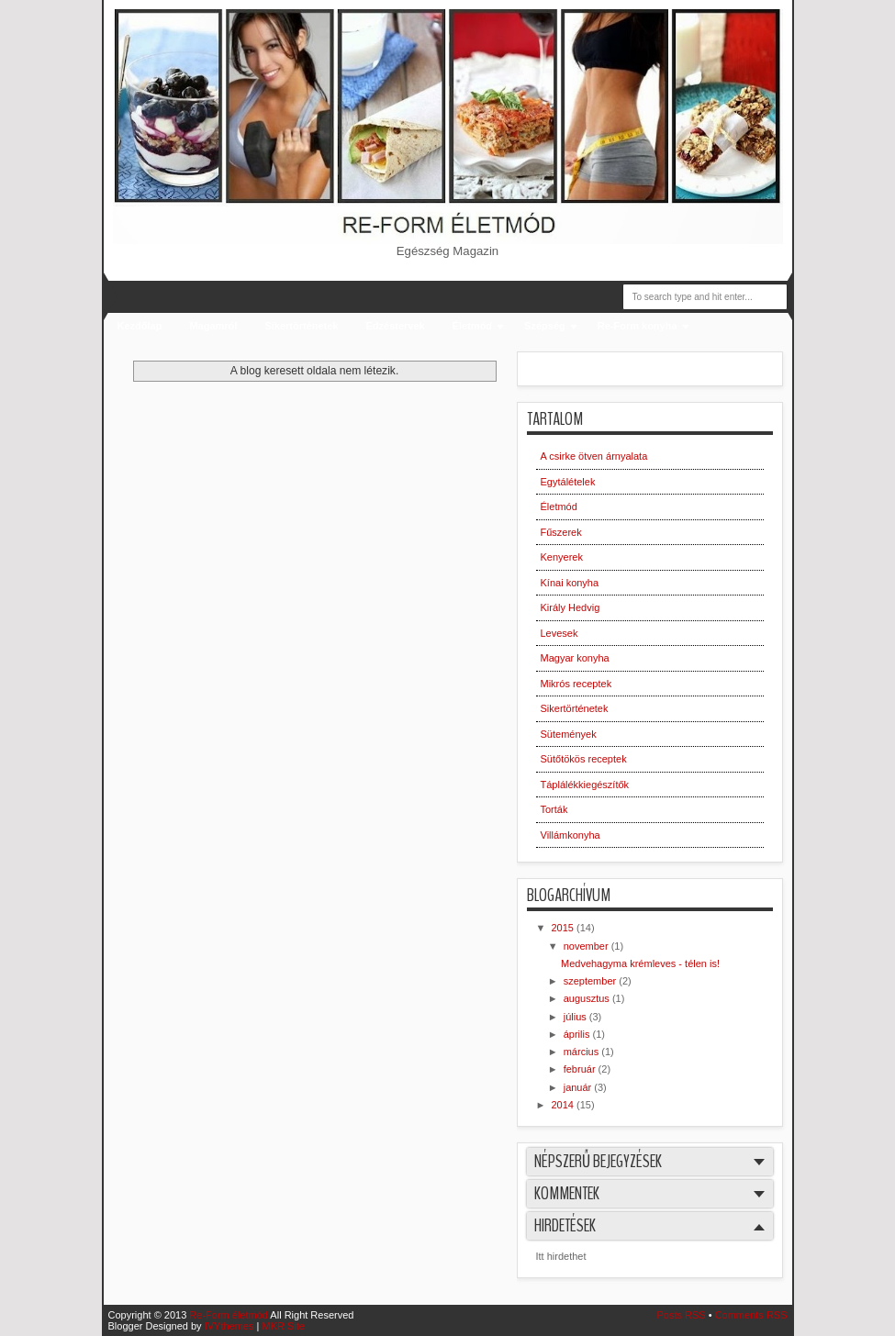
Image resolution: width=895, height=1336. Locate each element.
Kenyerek (562, 556)
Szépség (544, 325)
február (581, 1068)
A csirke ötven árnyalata (594, 456)
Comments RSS (751, 1314)
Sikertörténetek (301, 325)
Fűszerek (561, 532)
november (587, 946)
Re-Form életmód (228, 1314)
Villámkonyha (570, 835)
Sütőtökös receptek (584, 758)
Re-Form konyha (637, 325)
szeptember (592, 980)
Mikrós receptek (576, 683)
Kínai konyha (570, 582)
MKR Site (283, 1325)
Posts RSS (680, 1314)
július (576, 1016)
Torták (554, 809)
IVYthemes (229, 1325)
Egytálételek (568, 481)
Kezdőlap (139, 325)
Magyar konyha (575, 657)
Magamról (213, 325)
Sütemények (569, 734)
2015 (564, 927)
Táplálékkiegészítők (585, 784)
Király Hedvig (570, 607)
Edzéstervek (394, 325)
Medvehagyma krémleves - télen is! (640, 963)
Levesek (559, 633)
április (578, 1034)
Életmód (472, 325)
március (583, 1051)
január (579, 1087)
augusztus (588, 998)
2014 (564, 1104)
